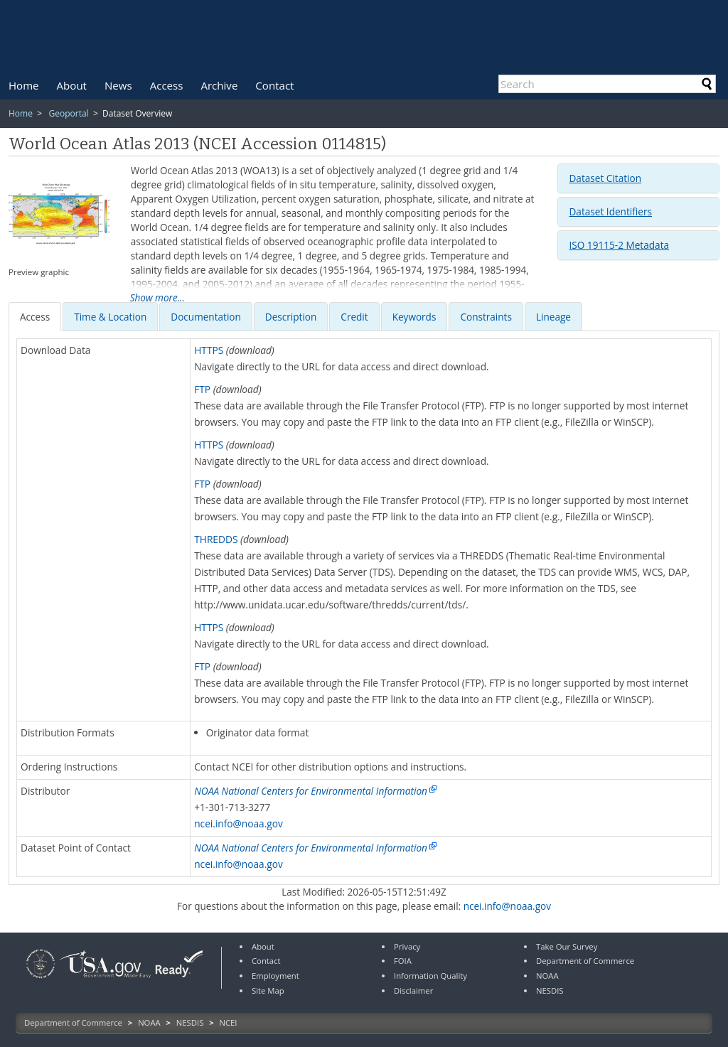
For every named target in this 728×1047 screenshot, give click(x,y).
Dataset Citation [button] (605, 178)
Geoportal (68, 113)
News (118, 85)
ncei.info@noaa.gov (238, 823)
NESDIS (189, 1022)
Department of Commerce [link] (585, 960)
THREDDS (215, 539)
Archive (218, 85)
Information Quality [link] (430, 975)
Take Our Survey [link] (566, 946)
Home (24, 85)
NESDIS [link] (550, 990)
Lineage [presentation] (553, 316)
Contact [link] (266, 960)
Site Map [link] (268, 990)
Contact (274, 85)
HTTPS (208, 350)
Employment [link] (275, 975)
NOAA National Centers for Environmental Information (310, 791)
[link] (40, 979)
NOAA (149, 1022)
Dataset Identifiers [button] (610, 211)
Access (166, 85)
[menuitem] (24, 85)
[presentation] (35, 316)
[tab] (638, 178)
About (72, 85)
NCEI (228, 1022)
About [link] (263, 946)
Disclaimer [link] (413, 990)
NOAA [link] (547, 975)
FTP (202, 389)
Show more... (157, 297)
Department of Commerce (73, 1022)
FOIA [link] (403, 960)
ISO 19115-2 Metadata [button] (619, 245)
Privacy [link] (407, 946)
